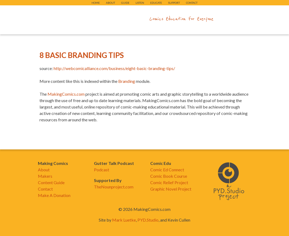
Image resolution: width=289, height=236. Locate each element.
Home (96, 2)
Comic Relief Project (169, 182)
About (110, 2)
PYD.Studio (148, 219)
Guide (125, 2)
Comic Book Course (168, 176)
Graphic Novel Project (170, 188)
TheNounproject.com (113, 186)
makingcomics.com (113, 19)
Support (174, 2)
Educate (156, 2)
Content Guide (51, 182)
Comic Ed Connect (167, 169)
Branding (126, 81)
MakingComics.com (66, 93)
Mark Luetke (124, 219)
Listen (140, 2)
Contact (191, 2)
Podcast (101, 169)
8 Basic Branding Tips (81, 55)
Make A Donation (54, 195)
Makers (45, 176)
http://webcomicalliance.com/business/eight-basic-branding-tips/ (114, 68)
